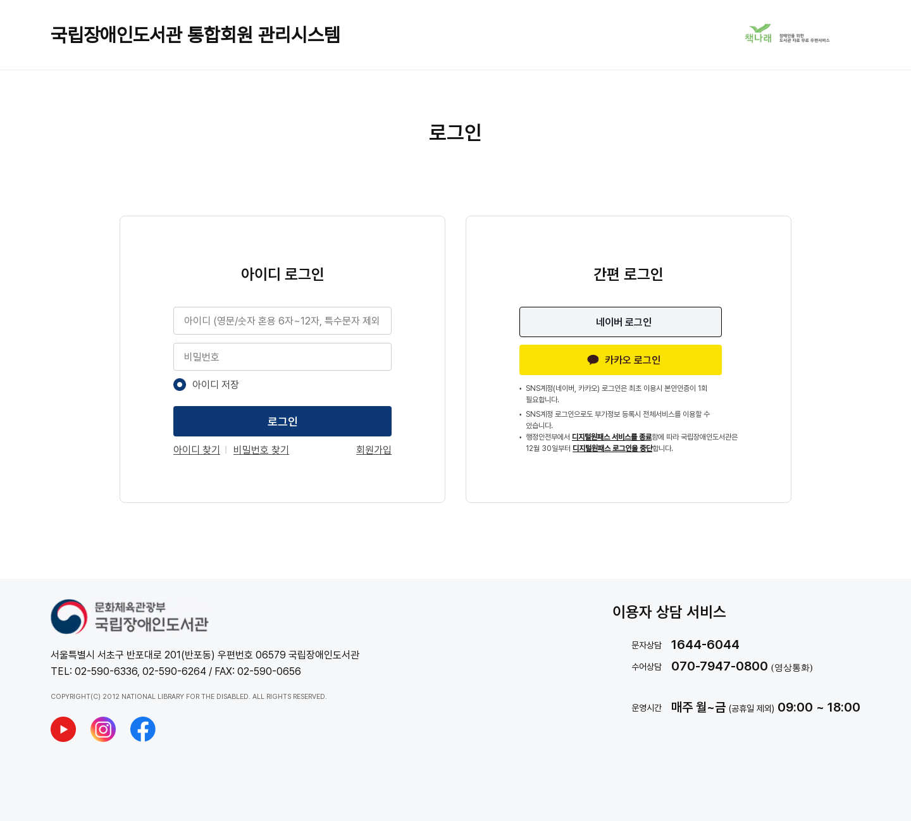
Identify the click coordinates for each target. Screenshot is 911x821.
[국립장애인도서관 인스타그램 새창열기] (103, 729)
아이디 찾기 (196, 450)
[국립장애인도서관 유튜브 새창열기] (63, 729)
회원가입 (374, 450)
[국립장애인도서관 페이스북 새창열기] (143, 729)
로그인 (283, 421)
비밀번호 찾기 (261, 450)
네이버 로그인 (624, 322)
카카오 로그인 (623, 360)
